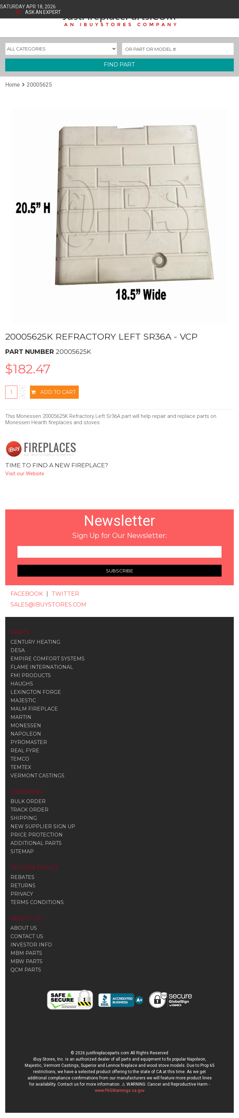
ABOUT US (23, 928)
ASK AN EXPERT (43, 12)
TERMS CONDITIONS (37, 902)
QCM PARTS (25, 970)
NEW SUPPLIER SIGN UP (42, 826)
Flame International (41, 667)
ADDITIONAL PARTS (36, 843)
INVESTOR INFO (31, 945)
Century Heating (35, 642)
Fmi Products (30, 675)
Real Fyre (24, 750)
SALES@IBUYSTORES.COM (48, 604)
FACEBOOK (26, 593)
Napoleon (25, 734)
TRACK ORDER (29, 810)
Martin (20, 717)
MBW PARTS (26, 961)
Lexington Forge (35, 692)
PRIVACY (21, 894)
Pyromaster (28, 742)
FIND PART (119, 64)
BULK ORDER (28, 801)
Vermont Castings (37, 775)
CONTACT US (26, 936)
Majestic (23, 700)
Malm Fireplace (34, 709)
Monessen (25, 725)
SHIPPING (23, 818)
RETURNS (23, 885)
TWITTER (65, 593)
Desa (17, 650)
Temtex (20, 767)
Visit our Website (24, 473)
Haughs (21, 684)
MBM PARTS (26, 953)
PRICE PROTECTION (36, 835)
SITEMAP (22, 851)
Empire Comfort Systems (47, 659)
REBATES (22, 877)
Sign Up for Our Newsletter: (119, 535)
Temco (19, 759)
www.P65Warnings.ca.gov (120, 1090)
